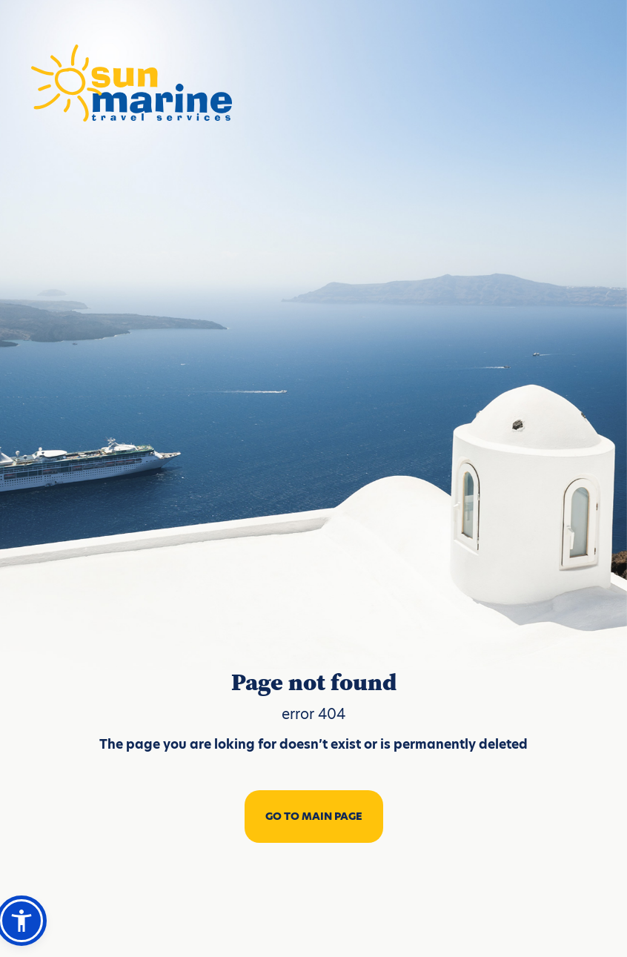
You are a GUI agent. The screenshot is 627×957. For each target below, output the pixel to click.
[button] (21, 920)
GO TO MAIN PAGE (313, 816)
